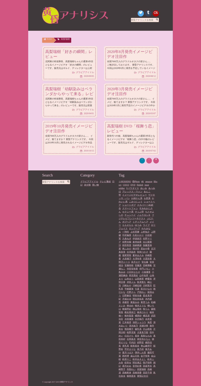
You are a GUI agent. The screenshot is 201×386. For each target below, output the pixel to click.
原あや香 (145, 248)
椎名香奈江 (130, 312)
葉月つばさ (127, 352)
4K (142, 181)
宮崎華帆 (147, 265)
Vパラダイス (132, 188)
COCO (126, 185)
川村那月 (147, 285)
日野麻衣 (126, 295)
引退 (137, 289)
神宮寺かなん (143, 339)
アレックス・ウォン (132, 191)
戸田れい (141, 292)
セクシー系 (127, 212)
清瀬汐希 (143, 326)
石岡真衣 (131, 339)
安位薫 (145, 262)
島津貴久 (141, 282)
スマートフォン (130, 208)
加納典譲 (137, 245)
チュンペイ (130, 215)
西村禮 (125, 356)
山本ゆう (129, 279)
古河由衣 (131, 252)
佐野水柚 (126, 242)
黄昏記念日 (142, 376)
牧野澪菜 (131, 332)
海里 (149, 322)
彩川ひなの (146, 289)
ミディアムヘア (140, 222)
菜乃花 (140, 349)
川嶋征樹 (137, 285)
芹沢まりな (130, 349)
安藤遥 (138, 265)
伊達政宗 (137, 238)
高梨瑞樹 (141, 369)
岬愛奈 (148, 279)
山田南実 (139, 279)
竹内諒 (132, 342)
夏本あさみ (138, 255)
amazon (148, 181)
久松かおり (138, 235)
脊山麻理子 (146, 346)
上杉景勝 (134, 232)
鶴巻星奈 (131, 376)
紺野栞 (140, 342)
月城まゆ (126, 299)
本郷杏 (125, 302)
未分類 (87, 185)
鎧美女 (128, 362)
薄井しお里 (140, 352)
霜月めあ (126, 366)
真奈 (137, 336)
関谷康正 (137, 362)
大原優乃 (126, 258)
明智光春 (137, 295)
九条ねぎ (126, 238)
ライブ (146, 225)
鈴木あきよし (139, 359)
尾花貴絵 (133, 275)
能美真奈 (134, 346)
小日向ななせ (133, 272)
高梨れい (131, 369)
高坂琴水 (147, 366)
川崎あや (126, 285)
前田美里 (126, 245)
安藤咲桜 (129, 265)
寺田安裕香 (132, 269)
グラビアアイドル (89, 181)
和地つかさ (142, 252)
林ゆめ (130, 305)
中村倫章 (126, 235)
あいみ (143, 188)
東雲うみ (145, 302)
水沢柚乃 (139, 319)
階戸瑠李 (147, 362)
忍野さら (131, 292)
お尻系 (147, 198)
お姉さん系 (136, 198)
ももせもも (127, 225)
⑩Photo (136, 181)
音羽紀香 (137, 366)
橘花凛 (146, 315)
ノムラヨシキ (143, 215)
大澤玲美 (137, 258)
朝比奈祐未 (138, 299)
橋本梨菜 (129, 315)
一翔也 (125, 232)
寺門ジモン (144, 269)
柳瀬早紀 (126, 309)
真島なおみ (146, 336)
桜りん (146, 309)
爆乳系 (138, 329)
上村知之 (145, 232)
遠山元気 (134, 356)
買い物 (95, 185)
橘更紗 (138, 315)
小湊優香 (146, 272)
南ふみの (126, 248)
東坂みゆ (134, 302)
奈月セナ (135, 262)
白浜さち (129, 336)
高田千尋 (147, 372)
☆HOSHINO (125, 181)
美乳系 (125, 346)
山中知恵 (143, 275)
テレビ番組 (105, 181)
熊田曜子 (129, 329)
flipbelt (140, 185)
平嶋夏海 (129, 289)
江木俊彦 (126, 322)
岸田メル (131, 282)
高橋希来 (126, 372)
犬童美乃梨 (142, 332)
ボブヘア (126, 222)
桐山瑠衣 (137, 309)
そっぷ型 (139, 212)
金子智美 (145, 356)
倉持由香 (137, 242)
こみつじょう (135, 201)
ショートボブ (129, 205)
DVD (133, 185)
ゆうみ (138, 225)
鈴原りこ (126, 359)
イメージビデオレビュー (134, 195)
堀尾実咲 (126, 255)
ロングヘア (134, 228)
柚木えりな (140, 305)
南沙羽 (136, 248)
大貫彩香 (147, 258)
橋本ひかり (142, 312)
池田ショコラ (139, 322)
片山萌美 (147, 329)
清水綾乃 (133, 326)
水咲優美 (129, 319)
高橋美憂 (137, 372)
